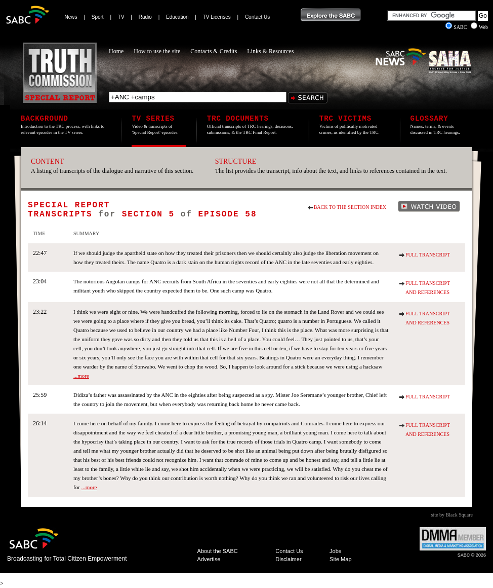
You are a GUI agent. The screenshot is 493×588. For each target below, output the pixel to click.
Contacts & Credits (213, 51)
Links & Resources (270, 51)
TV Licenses (217, 17)
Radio (145, 17)
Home (116, 51)
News (71, 17)
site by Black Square (452, 515)
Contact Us (257, 17)
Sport (98, 17)
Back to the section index (350, 207)
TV (121, 17)
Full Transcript (427, 255)
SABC (456, 27)
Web (479, 27)
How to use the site (157, 51)
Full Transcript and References (427, 287)
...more (81, 376)
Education (177, 17)
